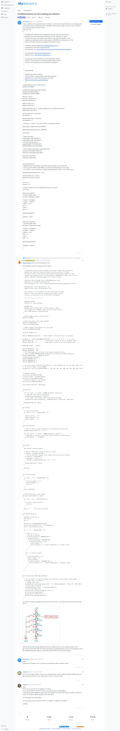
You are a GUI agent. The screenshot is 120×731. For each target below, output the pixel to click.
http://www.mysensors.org (42, 53)
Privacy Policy (66, 728)
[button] (8, 726)
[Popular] (8, 17)
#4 (82, 672)
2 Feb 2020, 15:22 (36, 684)
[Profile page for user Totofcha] (19, 686)
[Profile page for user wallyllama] (19, 673)
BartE (24, 260)
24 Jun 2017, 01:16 (37, 672)
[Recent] (8, 11)
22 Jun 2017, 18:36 (44, 260)
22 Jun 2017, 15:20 (38, 21)
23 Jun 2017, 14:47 (38, 659)
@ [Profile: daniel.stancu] (27, 263)
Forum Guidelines (56, 728)
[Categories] (8, 8)
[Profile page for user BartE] (19, 261)
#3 (82, 659)
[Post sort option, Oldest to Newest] (96, 24)
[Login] (112, 2)
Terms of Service (76, 728)
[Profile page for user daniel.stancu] (19, 22)
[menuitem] (112, 2)
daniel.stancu (26, 21)
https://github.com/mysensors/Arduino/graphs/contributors (54, 49)
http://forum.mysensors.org (43, 55)
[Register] (112, 9)
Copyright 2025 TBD (44, 728)
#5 (82, 684)
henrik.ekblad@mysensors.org (49, 45)
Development (21, 17)
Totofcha (25, 684)
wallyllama (25, 672)
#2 (82, 260)
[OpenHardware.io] (8, 5)
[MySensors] (8, 2)
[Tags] (8, 14)
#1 (82, 21)
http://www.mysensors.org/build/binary (36, 80)
